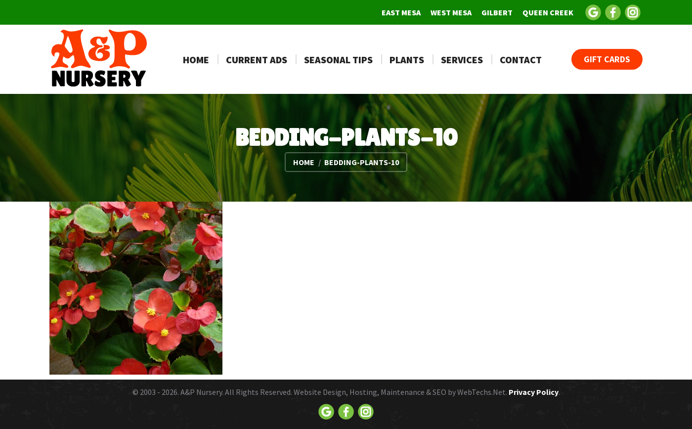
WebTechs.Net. (482, 392)
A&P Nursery (201, 392)
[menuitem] (401, 12)
